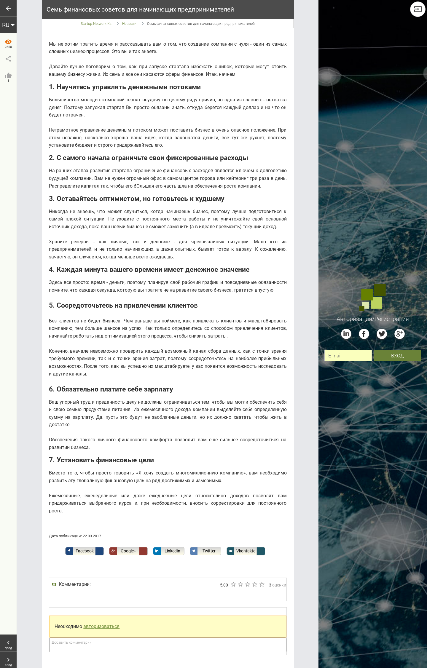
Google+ (122, 551)
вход (397, 355)
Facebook (80, 551)
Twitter (203, 551)
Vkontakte (241, 551)
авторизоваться (101, 626)
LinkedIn (166, 551)
